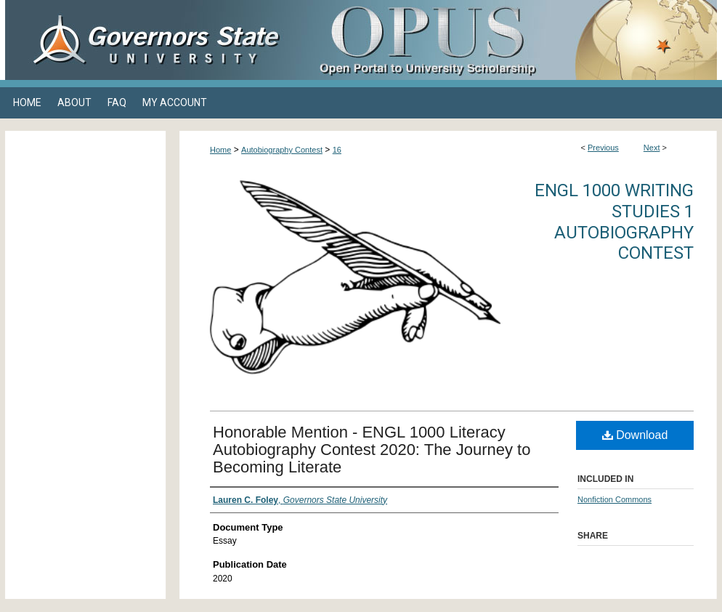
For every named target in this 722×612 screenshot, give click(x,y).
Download (635, 435)
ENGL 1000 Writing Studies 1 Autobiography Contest (614, 221)
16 (337, 149)
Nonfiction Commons (614, 499)
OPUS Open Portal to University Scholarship (506, 40)
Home (220, 149)
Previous (603, 147)
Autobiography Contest (282, 149)
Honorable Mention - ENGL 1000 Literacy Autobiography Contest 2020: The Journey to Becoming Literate (371, 449)
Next (652, 147)
